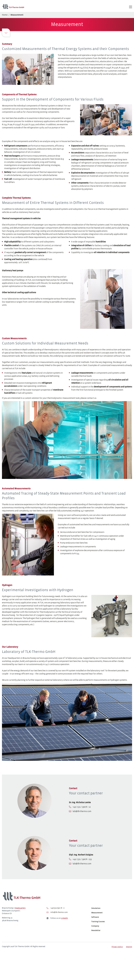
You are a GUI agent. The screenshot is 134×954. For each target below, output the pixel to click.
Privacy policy (117, 947)
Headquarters (20, 908)
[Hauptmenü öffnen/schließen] (130, 7)
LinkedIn (64, 918)
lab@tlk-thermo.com (82, 811)
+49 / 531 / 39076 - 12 (82, 807)
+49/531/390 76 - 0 (55, 908)
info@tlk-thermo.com (57, 912)
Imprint (129, 947)
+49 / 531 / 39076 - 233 (82, 859)
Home (4, 15)
